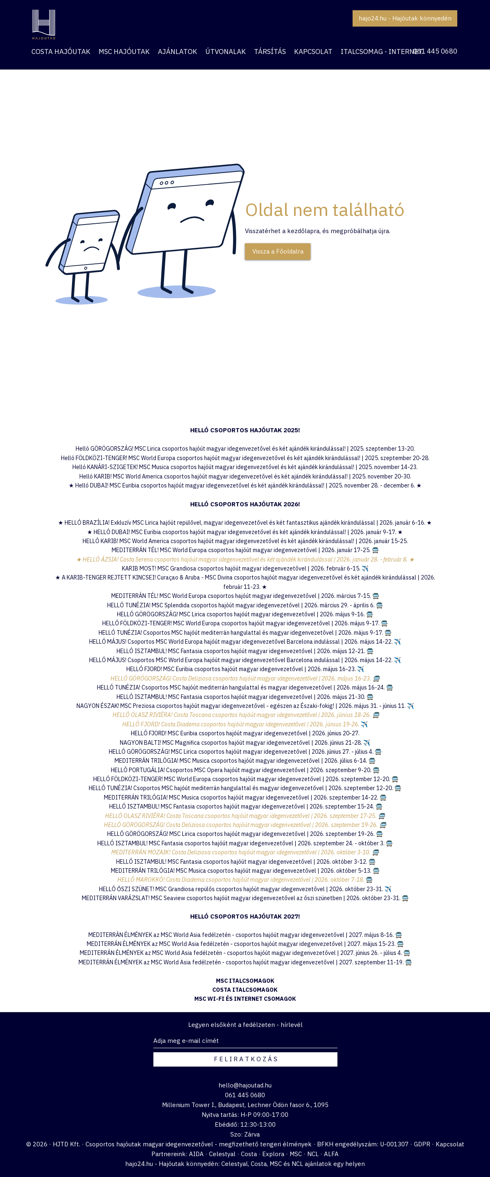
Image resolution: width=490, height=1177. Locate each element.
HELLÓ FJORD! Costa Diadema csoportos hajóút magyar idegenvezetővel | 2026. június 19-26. (241, 724)
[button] (177, 51)
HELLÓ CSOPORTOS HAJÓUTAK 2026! (245, 504)
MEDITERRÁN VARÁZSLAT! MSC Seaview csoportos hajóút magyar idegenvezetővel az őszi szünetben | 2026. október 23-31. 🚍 (245, 898)
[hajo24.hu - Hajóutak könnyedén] (405, 18)
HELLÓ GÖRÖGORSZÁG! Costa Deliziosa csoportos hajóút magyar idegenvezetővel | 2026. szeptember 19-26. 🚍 (245, 825)
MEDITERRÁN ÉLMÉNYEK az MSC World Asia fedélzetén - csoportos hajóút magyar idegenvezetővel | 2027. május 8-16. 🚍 (245, 935)
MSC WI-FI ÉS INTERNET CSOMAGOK (245, 998)
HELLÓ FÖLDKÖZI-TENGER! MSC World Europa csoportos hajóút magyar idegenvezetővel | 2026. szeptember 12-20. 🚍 (245, 779)
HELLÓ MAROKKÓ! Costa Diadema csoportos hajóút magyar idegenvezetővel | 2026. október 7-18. (241, 879)
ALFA (331, 1154)
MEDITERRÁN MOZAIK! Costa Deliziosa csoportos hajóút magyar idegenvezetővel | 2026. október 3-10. (241, 852)
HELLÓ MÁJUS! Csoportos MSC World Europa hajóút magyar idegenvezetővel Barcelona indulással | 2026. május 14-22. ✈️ (245, 641)
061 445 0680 (435, 51)
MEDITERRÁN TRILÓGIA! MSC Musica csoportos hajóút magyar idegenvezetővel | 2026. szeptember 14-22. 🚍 (245, 797)
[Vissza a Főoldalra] (277, 251)
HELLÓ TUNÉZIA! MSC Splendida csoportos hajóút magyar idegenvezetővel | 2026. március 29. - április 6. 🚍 (245, 605)
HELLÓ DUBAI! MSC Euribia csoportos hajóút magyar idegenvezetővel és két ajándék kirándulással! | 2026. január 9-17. (246, 532)
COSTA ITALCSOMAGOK (245, 989)
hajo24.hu (139, 1164)
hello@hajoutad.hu (245, 1085)
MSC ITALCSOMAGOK (245, 980)
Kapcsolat (450, 1144)
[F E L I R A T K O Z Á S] (245, 1059)
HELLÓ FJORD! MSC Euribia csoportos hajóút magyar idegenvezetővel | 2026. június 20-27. (245, 733)
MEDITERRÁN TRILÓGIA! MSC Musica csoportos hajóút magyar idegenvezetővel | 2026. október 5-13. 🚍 (245, 870)
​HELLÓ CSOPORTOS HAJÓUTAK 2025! (245, 430)
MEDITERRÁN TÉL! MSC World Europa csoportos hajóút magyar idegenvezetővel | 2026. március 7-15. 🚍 (245, 596)
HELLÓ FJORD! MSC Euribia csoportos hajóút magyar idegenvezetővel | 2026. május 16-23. (241, 669)
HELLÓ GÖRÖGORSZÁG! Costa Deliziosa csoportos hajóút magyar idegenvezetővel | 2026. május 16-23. (241, 678)
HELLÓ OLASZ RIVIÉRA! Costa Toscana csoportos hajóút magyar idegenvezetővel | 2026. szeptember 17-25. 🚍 (245, 816)
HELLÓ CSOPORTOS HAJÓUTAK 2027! (245, 916)
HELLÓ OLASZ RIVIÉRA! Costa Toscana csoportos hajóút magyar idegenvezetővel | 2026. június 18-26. (241, 715)
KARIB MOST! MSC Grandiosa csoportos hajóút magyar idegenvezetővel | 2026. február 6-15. (245, 568)
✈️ (360, 669)
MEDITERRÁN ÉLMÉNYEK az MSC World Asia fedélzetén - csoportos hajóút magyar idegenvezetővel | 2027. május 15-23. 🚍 (245, 944)
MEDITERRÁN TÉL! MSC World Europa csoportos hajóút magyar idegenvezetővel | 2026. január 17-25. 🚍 (245, 550)
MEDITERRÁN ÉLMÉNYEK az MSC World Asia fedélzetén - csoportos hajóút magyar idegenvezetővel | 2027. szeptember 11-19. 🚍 (245, 962)
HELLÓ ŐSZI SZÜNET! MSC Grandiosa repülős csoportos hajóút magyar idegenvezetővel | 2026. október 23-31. (241, 889)
